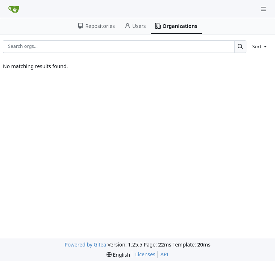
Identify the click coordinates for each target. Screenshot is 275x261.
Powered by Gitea (85, 244)
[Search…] (240, 46)
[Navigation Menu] (264, 9)
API (164, 254)
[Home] (14, 9)
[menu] (260, 46)
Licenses (145, 254)
